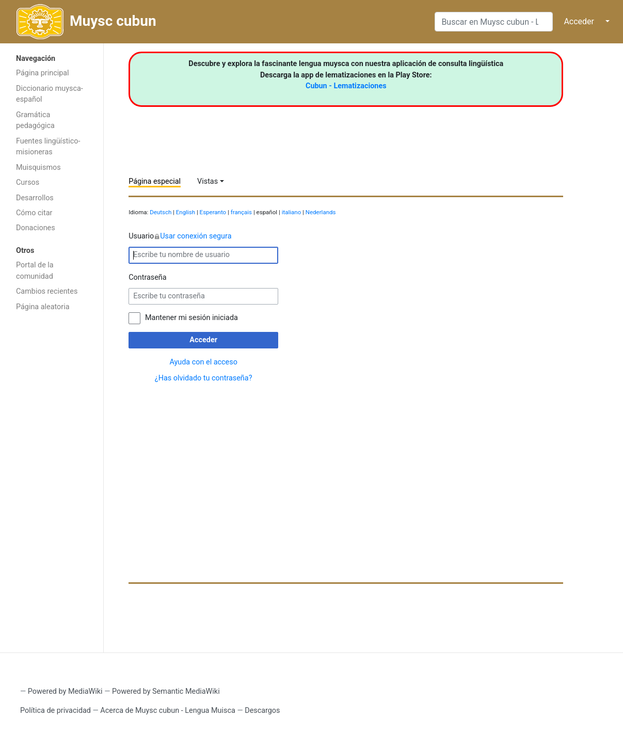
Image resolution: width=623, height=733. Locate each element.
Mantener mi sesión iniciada (191, 317)
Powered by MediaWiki (65, 691)
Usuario (180, 236)
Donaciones (35, 228)
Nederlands (321, 212)
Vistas (207, 181)
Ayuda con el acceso (203, 362)
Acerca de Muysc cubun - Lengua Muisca (167, 710)
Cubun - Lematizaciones (346, 86)
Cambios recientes (46, 291)
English (185, 212)
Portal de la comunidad (35, 271)
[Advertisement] (51, 481)
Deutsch (160, 212)
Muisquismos (38, 167)
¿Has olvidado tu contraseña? (203, 378)
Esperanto (213, 212)
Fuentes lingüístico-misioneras (48, 147)
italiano (291, 212)
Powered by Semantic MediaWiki (166, 691)
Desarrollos (35, 198)
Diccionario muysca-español (49, 94)
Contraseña (148, 277)
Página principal (42, 73)
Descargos (262, 710)
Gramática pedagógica (35, 120)
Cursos (27, 182)
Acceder (579, 21)
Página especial (155, 181)
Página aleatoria (43, 306)
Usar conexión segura (195, 236)
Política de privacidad (55, 710)
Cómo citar (34, 213)
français (241, 212)
